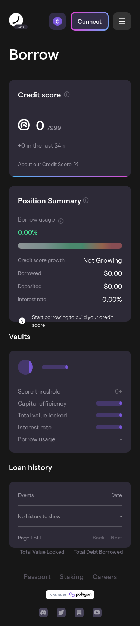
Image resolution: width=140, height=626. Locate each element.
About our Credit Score (45, 164)
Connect (90, 21)
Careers (105, 576)
